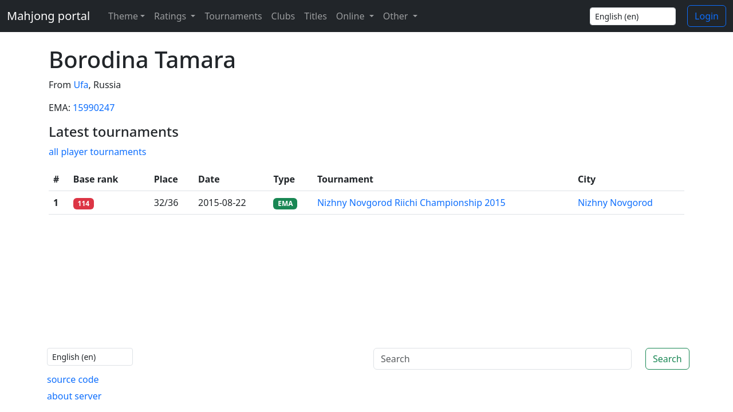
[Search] (502, 359)
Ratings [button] (171, 16)
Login (707, 16)
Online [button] (351, 16)
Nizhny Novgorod (615, 202)
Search (667, 358)
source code (73, 379)
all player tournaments (97, 151)
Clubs (283, 16)
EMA (285, 203)
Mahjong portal (48, 15)
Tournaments (233, 16)
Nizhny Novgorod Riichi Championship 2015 (411, 202)
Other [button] (397, 16)
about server (74, 396)
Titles (315, 16)
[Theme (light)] (124, 16)
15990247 (94, 107)
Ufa (80, 84)
